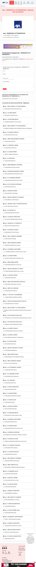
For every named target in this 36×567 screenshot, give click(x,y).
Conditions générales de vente (7, 560)
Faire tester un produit (22, 550)
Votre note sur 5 (5, 78)
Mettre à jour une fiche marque (23, 549)
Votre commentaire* (6, 81)
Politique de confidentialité (6, 561)
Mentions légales (5, 559)
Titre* (4, 70)
